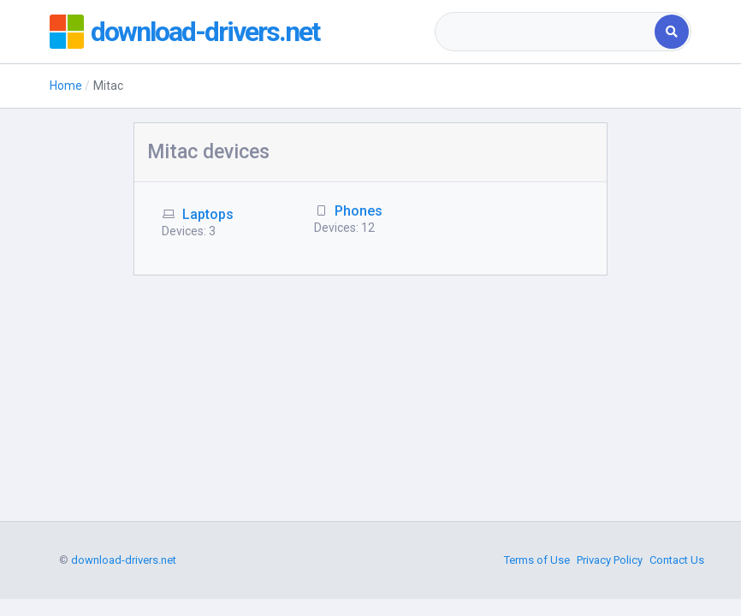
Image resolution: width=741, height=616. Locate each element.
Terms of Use (537, 560)
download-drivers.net (205, 31)
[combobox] (546, 32)
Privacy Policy (610, 560)
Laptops (208, 214)
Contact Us (676, 560)
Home (66, 85)
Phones (358, 211)
